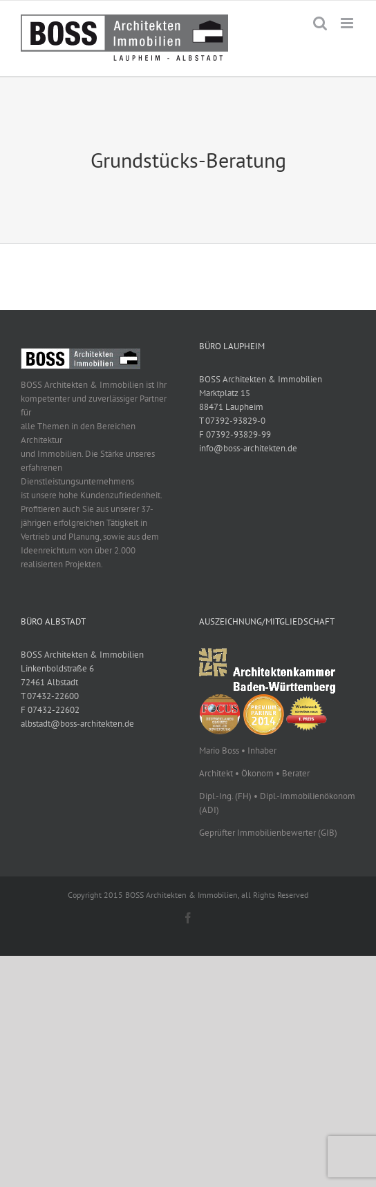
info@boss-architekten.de (248, 448)
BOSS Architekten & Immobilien (260, 379)
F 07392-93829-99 (235, 434)
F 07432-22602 (50, 710)
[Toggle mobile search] (320, 23)
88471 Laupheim (231, 407)
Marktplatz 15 (224, 393)
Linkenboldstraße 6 (57, 668)
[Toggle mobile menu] (348, 23)
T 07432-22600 (50, 696)
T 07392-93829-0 (232, 420)
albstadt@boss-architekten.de (77, 723)
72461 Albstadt (49, 682)
